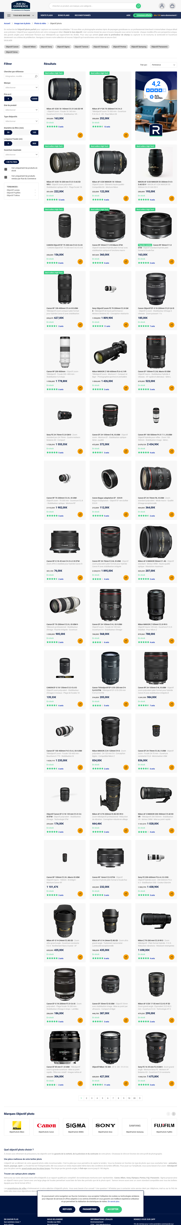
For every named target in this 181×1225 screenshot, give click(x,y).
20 (134, 1098)
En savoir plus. (114, 1201)
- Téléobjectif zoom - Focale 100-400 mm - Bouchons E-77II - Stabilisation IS (65, 753)
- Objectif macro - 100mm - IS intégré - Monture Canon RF (63, 880)
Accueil (7, 23)
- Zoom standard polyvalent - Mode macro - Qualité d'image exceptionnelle (155, 500)
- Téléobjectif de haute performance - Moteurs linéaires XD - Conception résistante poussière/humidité (110, 313)
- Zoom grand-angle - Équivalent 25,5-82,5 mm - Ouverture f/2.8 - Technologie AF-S (154, 1006)
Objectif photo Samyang (134, 1132)
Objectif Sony (46, 47)
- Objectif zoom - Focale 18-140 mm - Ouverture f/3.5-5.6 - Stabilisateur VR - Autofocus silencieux (62, 114)
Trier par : (144, 65)
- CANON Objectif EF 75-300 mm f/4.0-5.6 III (65, 248)
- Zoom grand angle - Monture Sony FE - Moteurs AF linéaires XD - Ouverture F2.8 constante (156, 1069)
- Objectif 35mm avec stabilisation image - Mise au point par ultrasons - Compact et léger (110, 1006)
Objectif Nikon (30, 47)
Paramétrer (89, 1209)
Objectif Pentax (119, 47)
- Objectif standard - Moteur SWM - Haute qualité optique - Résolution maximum (156, 564)
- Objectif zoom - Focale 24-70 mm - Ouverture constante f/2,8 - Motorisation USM (156, 753)
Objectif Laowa (13, 190)
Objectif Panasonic (159, 47)
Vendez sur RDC (54, 1222)
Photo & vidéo (40, 23)
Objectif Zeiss (12, 52)
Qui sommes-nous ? (12, 1222)
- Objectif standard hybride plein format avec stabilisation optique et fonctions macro (110, 247)
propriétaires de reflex (16, 1188)
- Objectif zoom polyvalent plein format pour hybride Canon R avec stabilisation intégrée (110, 564)
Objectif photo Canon (46, 1132)
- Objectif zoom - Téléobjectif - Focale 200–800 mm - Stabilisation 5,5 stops (63, 374)
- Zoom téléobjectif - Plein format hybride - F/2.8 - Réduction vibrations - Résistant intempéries (156, 943)
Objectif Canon (12, 47)
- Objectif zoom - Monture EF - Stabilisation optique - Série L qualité (110, 437)
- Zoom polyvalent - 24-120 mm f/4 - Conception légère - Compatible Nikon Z (109, 753)
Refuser (67, 1209)
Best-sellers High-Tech (54, 73)
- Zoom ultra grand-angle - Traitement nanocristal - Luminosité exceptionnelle (110, 943)
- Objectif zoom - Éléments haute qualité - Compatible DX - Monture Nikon (108, 184)
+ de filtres (11, 162)
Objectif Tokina (13, 195)
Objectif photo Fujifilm (164, 1132)
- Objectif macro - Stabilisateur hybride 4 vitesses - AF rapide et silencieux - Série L (154, 374)
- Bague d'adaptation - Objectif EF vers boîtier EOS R (110, 500)
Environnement (96, 1222)
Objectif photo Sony (105, 1132)
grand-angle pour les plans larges (36, 1168)
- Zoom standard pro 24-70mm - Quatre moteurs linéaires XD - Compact (63, 437)
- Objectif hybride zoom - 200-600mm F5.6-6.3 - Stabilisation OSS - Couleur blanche (155, 880)
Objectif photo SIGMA (76, 1132)
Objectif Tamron (81, 47)
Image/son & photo (22, 23)
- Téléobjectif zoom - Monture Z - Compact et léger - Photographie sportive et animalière (109, 374)
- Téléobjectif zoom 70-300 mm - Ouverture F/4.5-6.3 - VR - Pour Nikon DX (109, 111)
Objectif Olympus (100, 47)
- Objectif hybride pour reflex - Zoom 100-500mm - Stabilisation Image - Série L (155, 437)
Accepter (113, 1209)
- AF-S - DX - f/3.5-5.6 (119, 1067)
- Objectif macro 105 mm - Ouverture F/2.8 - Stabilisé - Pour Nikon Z (155, 627)
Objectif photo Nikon (16, 1132)
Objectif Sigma (63, 47)
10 (129, 1098)
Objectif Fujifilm (13, 193)
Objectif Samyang (138, 47)
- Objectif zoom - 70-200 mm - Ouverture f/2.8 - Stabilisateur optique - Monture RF (65, 500)
